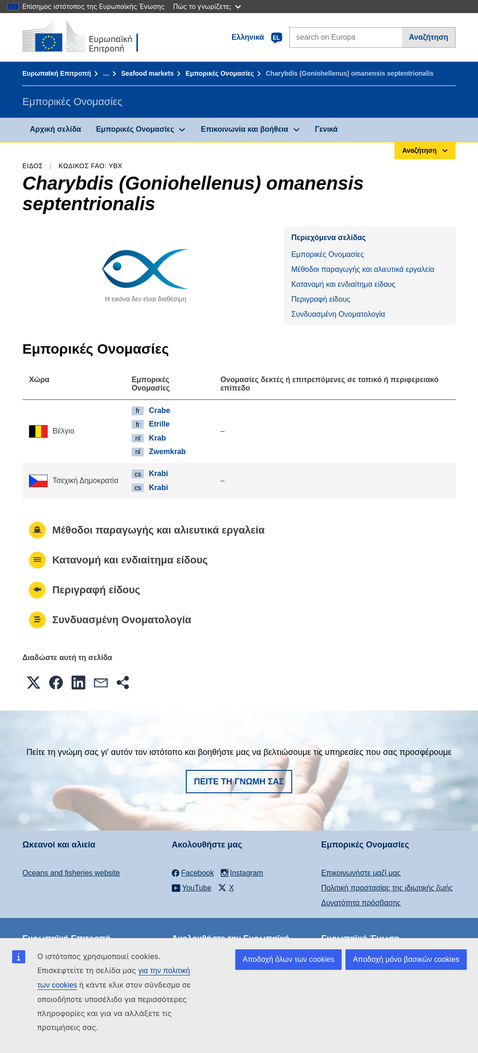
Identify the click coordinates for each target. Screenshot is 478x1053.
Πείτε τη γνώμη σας (239, 781)
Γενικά (326, 129)
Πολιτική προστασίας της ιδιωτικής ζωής (387, 888)
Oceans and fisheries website (71, 873)
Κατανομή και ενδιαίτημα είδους (343, 284)
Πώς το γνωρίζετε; (207, 6)
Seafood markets (147, 73)
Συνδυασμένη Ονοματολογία (338, 314)
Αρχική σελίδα (55, 129)
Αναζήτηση (428, 37)
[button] (33, 682)
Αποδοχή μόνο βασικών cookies (406, 959)
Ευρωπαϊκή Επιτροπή (56, 73)
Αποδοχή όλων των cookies (288, 959)
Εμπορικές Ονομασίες (220, 73)
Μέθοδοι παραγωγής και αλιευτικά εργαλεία (363, 269)
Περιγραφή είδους (320, 299)
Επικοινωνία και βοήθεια (244, 129)
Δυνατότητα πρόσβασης (361, 903)
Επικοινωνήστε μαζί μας (361, 873)
